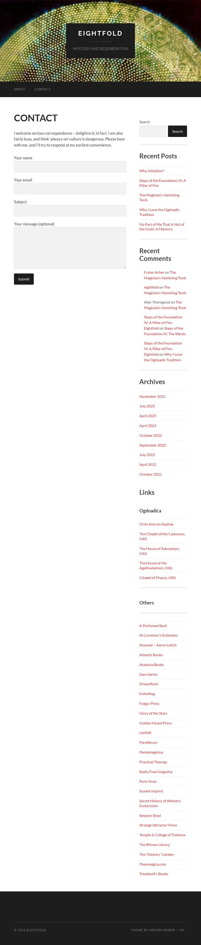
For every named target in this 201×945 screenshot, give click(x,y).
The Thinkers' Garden (156, 854)
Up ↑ (183, 930)
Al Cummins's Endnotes (158, 635)
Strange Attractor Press (158, 825)
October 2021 (150, 474)
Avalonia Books (151, 664)
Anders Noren (162, 930)
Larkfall (145, 732)
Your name (70, 163)
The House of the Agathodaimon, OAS (155, 565)
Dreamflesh (148, 684)
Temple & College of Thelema (162, 834)
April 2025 (147, 415)
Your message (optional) (70, 245)
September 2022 (152, 445)
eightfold (151, 287)
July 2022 (147, 454)
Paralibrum (148, 742)
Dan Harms (148, 674)
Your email (70, 185)
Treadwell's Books (153, 873)
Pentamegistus (151, 752)
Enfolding (147, 693)
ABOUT (19, 89)
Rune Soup (148, 781)
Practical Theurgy (153, 762)
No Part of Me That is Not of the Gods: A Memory (161, 226)
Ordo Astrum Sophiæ (156, 524)
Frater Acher (154, 272)
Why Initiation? (151, 170)
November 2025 (152, 396)
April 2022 (147, 464)
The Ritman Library (154, 844)
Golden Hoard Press (155, 723)
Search (144, 121)
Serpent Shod (150, 815)
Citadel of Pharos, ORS (157, 577)
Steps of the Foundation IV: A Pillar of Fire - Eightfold (163, 322)
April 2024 (147, 425)
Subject (70, 207)
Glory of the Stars (153, 713)
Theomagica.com (152, 864)
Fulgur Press (149, 703)
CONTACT (43, 89)
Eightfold (100, 33)
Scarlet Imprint (151, 791)
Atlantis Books (151, 654)
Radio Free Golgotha (155, 771)
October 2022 (150, 435)
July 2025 (147, 406)
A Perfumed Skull (153, 625)
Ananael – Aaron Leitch (158, 645)
